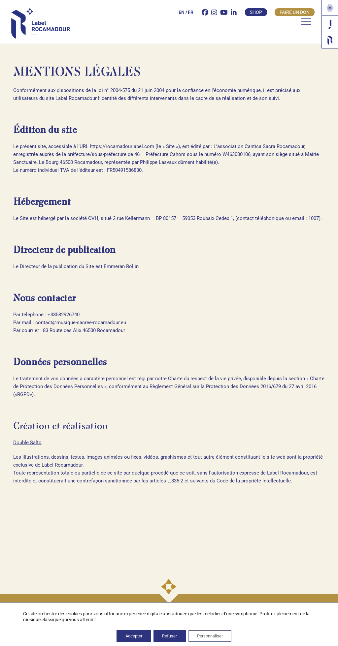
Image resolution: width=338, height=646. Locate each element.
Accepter (129, 635)
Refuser (169, 635)
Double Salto (27, 443)
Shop (250, 13)
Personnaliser (214, 635)
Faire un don (288, 13)
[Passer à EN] (175, 13)
